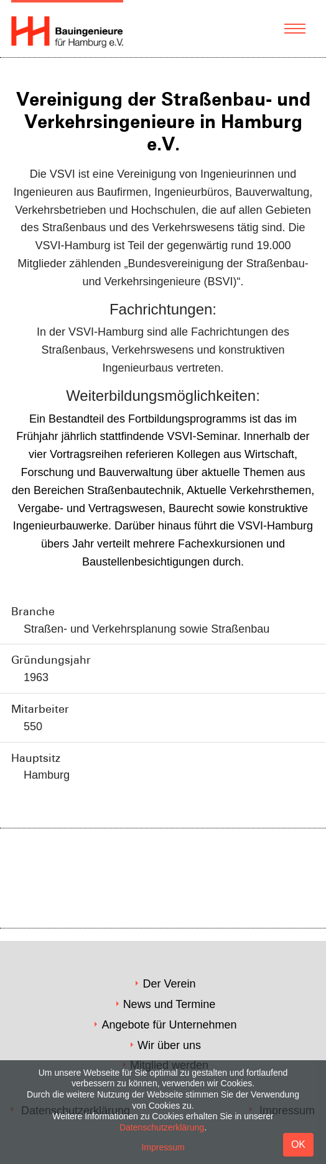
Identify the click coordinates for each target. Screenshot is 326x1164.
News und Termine (169, 1004)
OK (298, 1144)
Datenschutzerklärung (161, 1127)
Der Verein (168, 984)
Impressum (162, 1147)
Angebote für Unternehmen (168, 1025)
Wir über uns (169, 1045)
